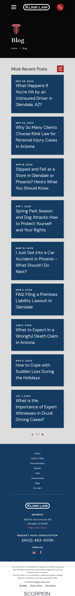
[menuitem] (23, 585)
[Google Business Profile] (34, 552)
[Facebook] (40, 552)
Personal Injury (37, 463)
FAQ (37, 473)
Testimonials (37, 478)
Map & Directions (37, 527)
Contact (37, 488)
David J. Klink (37, 458)
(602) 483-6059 (37, 540)
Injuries (37, 468)
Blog (37, 483)
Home (38, 453)
